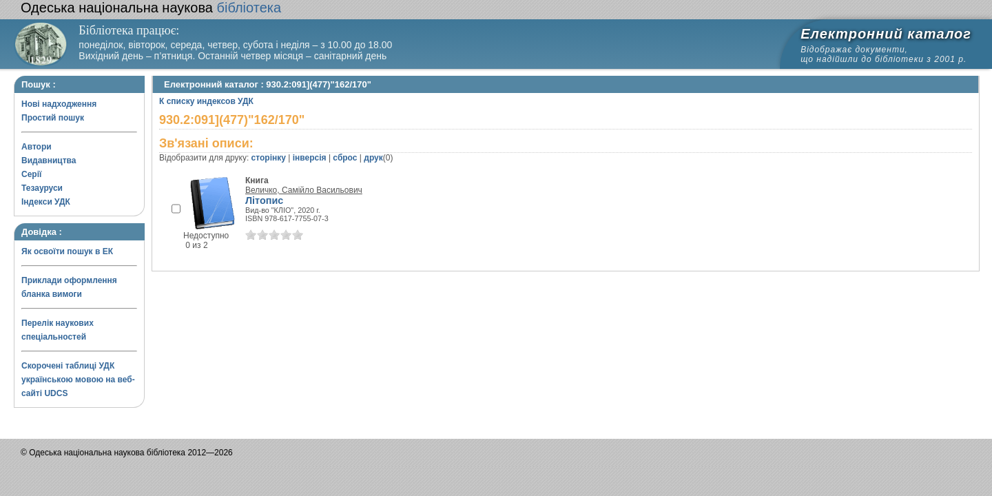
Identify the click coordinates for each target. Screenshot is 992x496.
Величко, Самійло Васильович (303, 190)
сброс (345, 158)
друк (373, 158)
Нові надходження (58, 104)
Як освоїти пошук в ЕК (67, 251)
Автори (36, 147)
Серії (31, 174)
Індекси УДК (45, 202)
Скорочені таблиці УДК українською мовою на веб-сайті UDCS (78, 379)
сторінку (268, 158)
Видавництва (48, 160)
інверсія (310, 158)
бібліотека (151, 7)
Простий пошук (52, 118)
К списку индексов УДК (206, 101)
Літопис (264, 200)
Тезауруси (42, 188)
